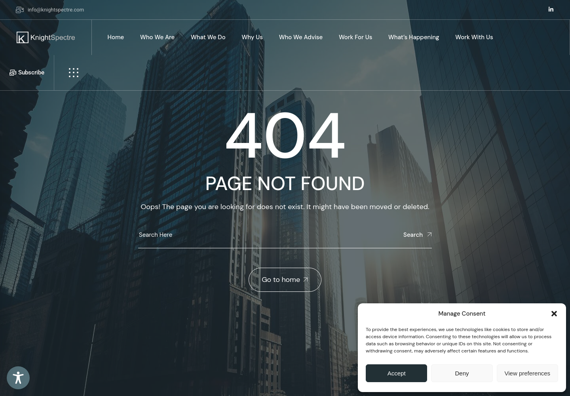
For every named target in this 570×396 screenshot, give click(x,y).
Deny (462, 373)
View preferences (528, 373)
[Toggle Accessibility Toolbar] (18, 378)
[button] (554, 314)
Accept (397, 373)
